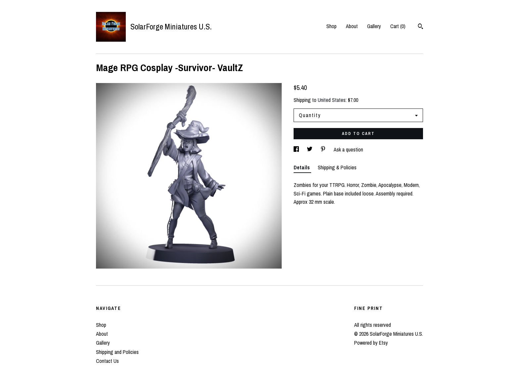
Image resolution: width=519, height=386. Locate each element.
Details (302, 167)
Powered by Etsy (371, 342)
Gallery (374, 26)
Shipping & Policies (337, 167)
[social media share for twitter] (310, 149)
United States (332, 100)
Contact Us (107, 361)
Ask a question (348, 149)
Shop (331, 26)
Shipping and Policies (117, 352)
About (352, 26)
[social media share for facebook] (297, 149)
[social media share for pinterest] (323, 149)
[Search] (420, 27)
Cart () (397, 26)
